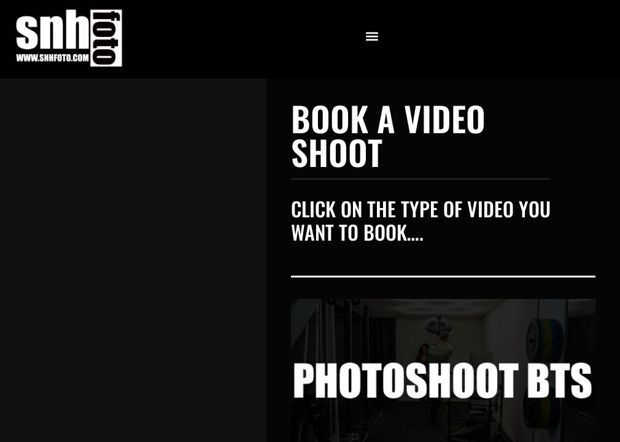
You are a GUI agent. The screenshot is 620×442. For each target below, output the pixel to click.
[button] (372, 36)
